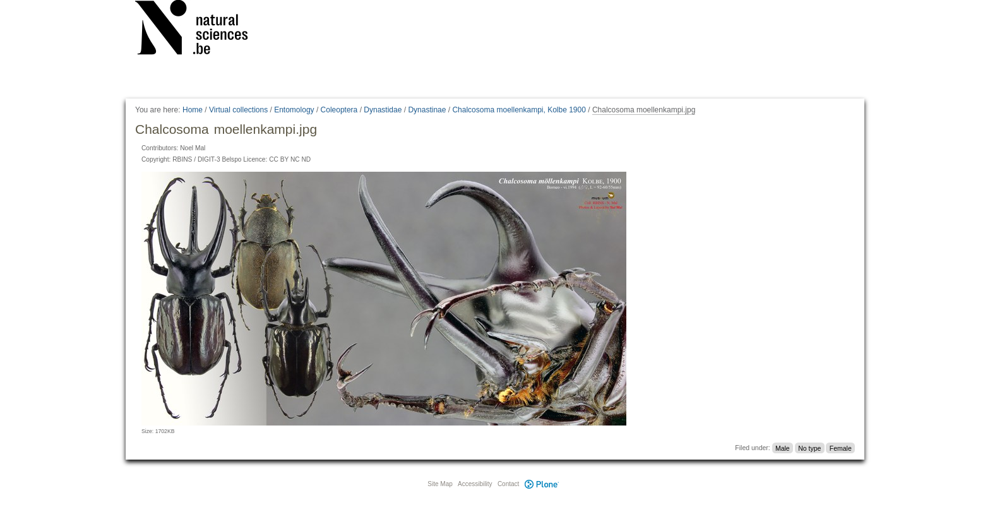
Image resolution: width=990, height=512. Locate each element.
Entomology (294, 109)
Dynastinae (427, 109)
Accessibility (475, 483)
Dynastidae (383, 109)
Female (841, 447)
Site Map (439, 483)
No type (809, 447)
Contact (508, 483)
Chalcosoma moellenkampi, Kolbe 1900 (518, 109)
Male (782, 447)
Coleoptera (339, 109)
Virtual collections (238, 109)
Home (192, 109)
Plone (542, 483)
